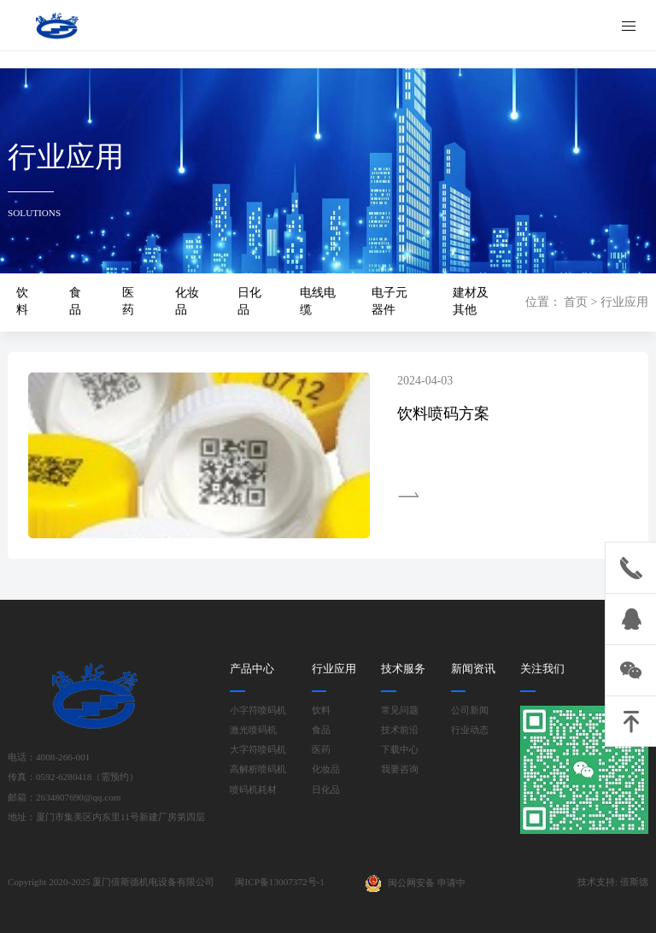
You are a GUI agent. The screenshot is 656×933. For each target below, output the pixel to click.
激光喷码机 (253, 730)
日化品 (249, 301)
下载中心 (400, 749)
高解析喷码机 (258, 769)
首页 (576, 302)
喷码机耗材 (253, 790)
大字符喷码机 (258, 749)
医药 (128, 301)
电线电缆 (318, 301)
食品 (75, 301)
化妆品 (187, 301)
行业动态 (470, 730)
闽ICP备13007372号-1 (279, 882)
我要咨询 (400, 769)
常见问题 (400, 710)
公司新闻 (470, 710)
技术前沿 (400, 730)
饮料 (22, 301)
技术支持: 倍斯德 (612, 882)
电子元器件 (389, 301)
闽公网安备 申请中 (416, 883)
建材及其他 (471, 301)
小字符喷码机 (258, 710)
